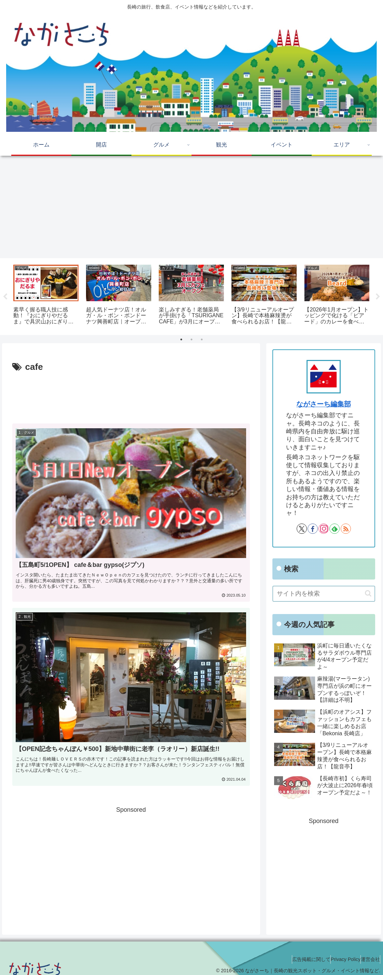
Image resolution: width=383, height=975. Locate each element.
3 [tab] (201, 339)
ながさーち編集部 (323, 404)
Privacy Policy (335, 954)
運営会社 (367, 954)
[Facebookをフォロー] (313, 529)
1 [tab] (181, 339)
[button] (368, 593)
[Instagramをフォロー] (323, 529)
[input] (323, 594)
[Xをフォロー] (302, 529)
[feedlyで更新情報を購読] (334, 529)
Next (377, 296)
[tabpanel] (46, 295)
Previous (5, 296)
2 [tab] (191, 339)
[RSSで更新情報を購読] (346, 529)
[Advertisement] (191, 207)
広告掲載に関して (294, 954)
